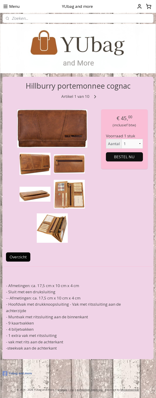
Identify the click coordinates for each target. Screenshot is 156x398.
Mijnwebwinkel (129, 389)
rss (72, 389)
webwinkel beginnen (89, 389)
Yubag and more (17, 373)
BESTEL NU (124, 156)
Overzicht (18, 257)
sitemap (62, 389)
